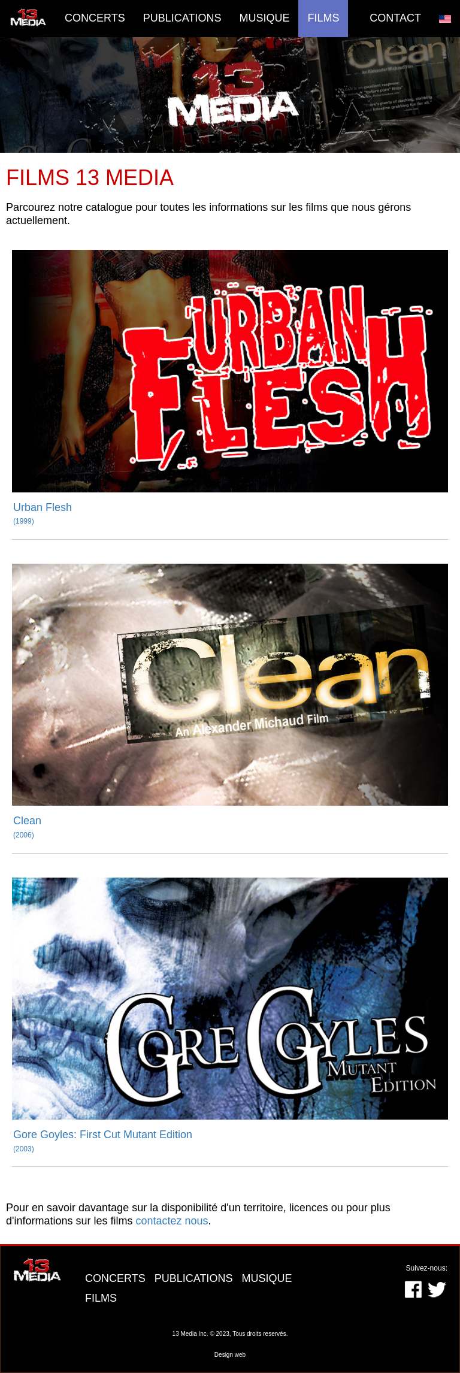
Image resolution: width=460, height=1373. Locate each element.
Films (323, 18)
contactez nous (172, 1221)
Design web (230, 1354)
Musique (264, 18)
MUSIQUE (266, 1278)
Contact (395, 18)
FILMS (101, 1298)
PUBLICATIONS (195, 1278)
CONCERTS (117, 1278)
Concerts (95, 18)
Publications (182, 18)
